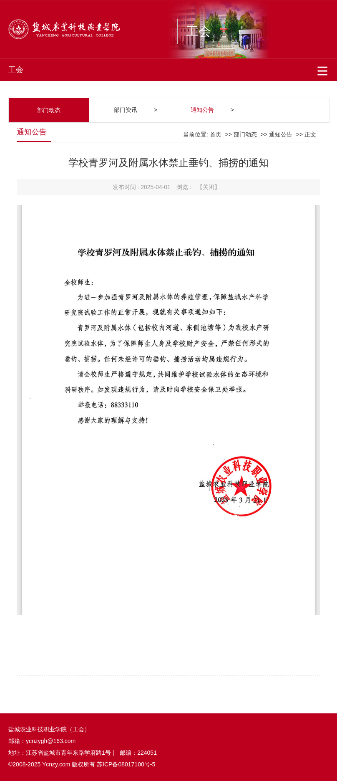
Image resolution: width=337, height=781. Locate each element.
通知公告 (202, 109)
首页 (215, 134)
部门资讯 (125, 109)
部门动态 (245, 134)
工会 (198, 31)
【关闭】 (208, 187)
